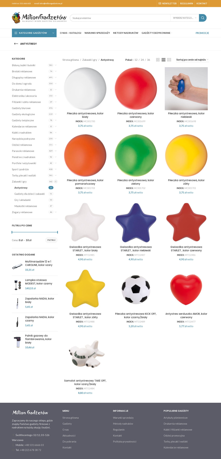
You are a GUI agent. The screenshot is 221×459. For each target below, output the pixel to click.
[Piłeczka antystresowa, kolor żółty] (186, 155)
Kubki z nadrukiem (21, 132)
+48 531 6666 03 (34, 444)
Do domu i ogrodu (22, 83)
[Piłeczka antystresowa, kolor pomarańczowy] (85, 155)
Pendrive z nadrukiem (23, 157)
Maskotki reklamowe (25, 206)
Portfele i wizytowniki (24, 163)
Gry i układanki (22, 199)
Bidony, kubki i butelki (23, 65)
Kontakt (67, 447)
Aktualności (69, 435)
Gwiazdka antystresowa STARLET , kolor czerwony (186, 248)
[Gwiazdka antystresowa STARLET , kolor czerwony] (186, 222)
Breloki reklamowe (22, 71)
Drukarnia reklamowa (23, 89)
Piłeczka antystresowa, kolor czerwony (135, 115)
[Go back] (16, 44)
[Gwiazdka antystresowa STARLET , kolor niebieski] (136, 222)
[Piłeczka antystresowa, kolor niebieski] (186, 88)
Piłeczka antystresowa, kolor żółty (186, 182)
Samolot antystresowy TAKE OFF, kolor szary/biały (85, 382)
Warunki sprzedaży (123, 417)
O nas (66, 429)
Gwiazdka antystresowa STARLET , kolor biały (85, 248)
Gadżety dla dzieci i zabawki (29, 193)
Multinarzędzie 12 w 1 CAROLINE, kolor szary (38, 263)
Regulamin (119, 429)
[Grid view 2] (157, 60)
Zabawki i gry (19, 181)
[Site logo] (39, 17)
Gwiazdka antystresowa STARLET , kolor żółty (85, 315)
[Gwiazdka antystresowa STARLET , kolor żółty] (85, 289)
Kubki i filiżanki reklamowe (178, 429)
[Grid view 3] (163, 60)
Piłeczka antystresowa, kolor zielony (135, 182)
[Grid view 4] (169, 60)
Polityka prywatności (124, 441)
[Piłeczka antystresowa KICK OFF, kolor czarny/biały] (136, 289)
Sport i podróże (20, 169)
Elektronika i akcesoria (24, 95)
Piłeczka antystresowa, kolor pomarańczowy (85, 182)
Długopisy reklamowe (24, 77)
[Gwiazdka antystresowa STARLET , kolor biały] (85, 222)
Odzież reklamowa (22, 144)
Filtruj (51, 240)
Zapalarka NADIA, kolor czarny (39, 318)
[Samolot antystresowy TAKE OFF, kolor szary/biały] (85, 355)
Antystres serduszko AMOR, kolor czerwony (186, 315)
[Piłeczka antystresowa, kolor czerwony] (136, 88)
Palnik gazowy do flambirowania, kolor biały (38, 339)
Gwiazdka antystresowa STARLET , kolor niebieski (136, 248)
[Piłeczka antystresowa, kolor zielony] (136, 155)
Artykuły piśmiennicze (176, 417)
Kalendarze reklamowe (24, 126)
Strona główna (71, 59)
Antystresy (20, 187)
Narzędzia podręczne (23, 138)
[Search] (138, 18)
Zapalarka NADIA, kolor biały (39, 300)
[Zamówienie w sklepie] (192, 59)
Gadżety (67, 423)
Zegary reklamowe (22, 212)
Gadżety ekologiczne (23, 114)
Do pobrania (69, 441)
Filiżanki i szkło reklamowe (26, 101)
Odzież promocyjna (174, 435)
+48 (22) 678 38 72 (30, 449)
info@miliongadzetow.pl (51, 3)
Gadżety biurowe (21, 108)
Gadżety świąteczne (23, 120)
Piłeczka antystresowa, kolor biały (85, 115)
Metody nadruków (123, 423)
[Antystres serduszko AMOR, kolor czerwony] (186, 289)
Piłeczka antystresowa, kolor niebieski (186, 115)
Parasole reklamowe (23, 150)
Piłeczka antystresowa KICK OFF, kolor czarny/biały (135, 315)
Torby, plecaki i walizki (24, 175)
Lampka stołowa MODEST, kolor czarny (38, 281)
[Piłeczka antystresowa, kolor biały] (85, 88)
